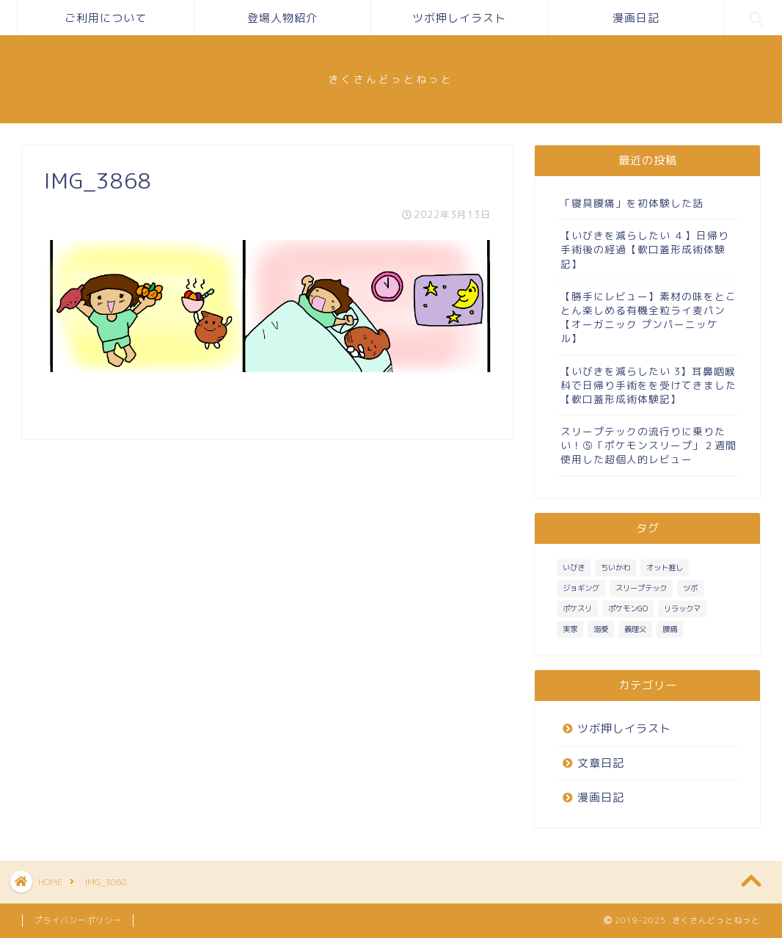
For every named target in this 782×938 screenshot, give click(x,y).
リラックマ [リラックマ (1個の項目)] (682, 608)
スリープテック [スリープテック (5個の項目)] (641, 588)
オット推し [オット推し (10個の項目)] (664, 567)
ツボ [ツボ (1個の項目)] (690, 588)
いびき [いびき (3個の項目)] (574, 567)
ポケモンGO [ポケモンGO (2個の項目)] (628, 608)
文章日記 (600, 763)
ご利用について (106, 18)
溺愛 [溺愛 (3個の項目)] (600, 629)
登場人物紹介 (282, 18)
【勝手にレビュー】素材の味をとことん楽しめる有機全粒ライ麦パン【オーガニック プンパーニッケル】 (648, 317)
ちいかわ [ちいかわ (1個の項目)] (615, 567)
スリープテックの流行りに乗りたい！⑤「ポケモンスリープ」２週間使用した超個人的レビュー (648, 445)
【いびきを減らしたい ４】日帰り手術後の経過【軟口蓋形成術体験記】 (644, 249)
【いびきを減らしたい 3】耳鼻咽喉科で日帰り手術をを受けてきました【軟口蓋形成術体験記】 (648, 385)
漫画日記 (636, 18)
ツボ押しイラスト (459, 18)
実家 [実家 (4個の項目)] (570, 629)
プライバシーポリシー (78, 920)
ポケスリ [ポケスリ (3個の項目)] (577, 608)
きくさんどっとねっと (391, 79)
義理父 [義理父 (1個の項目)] (635, 629)
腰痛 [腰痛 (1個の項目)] (669, 629)
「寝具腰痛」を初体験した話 (632, 203)
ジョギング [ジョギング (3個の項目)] (581, 588)
